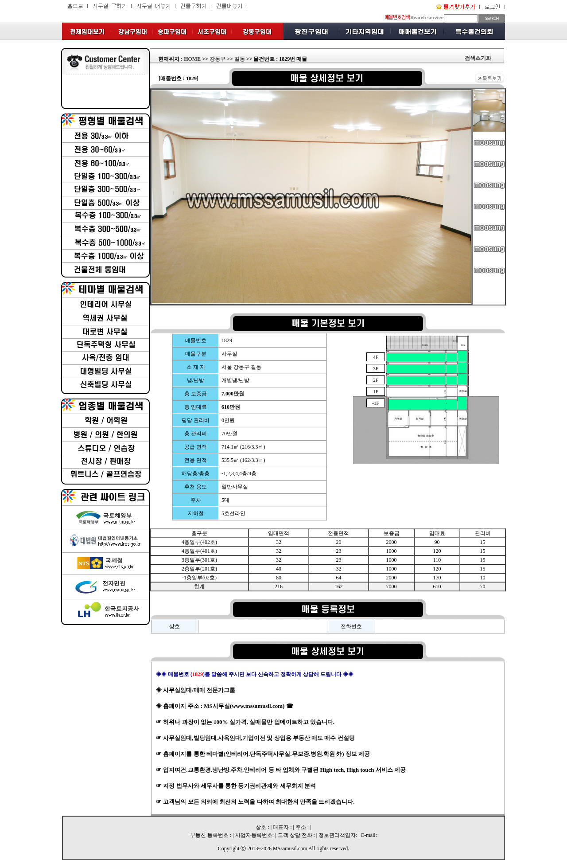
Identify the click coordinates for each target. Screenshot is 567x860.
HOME (192, 59)
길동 (239, 59)
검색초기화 (478, 58)
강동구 (217, 59)
